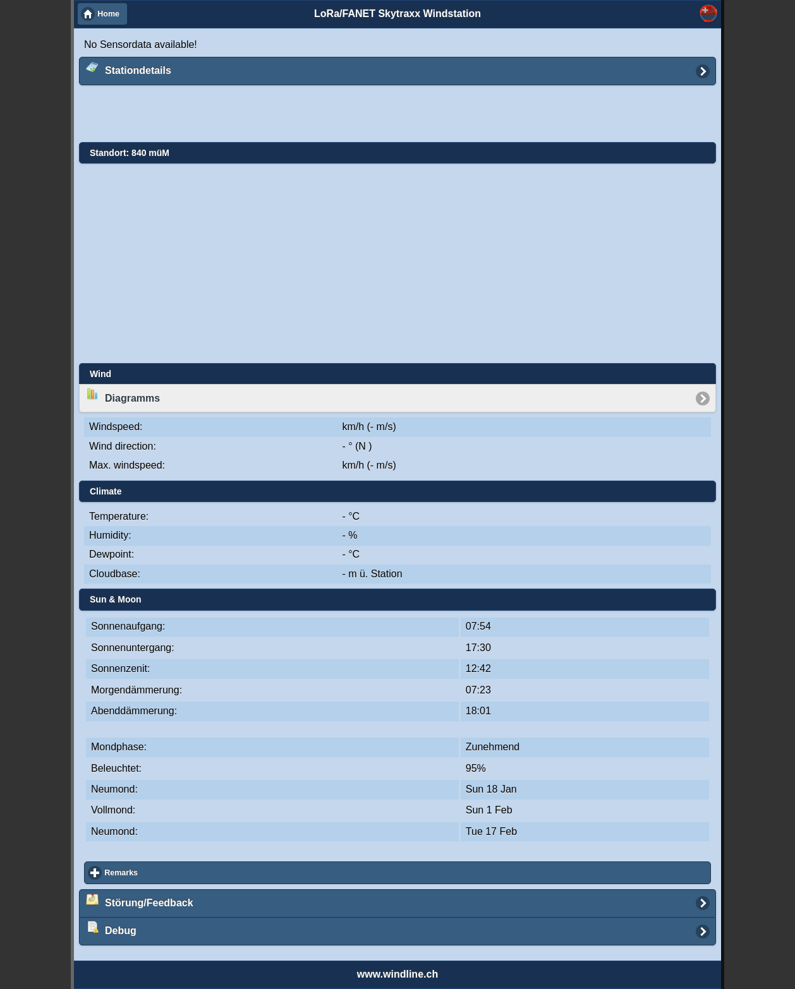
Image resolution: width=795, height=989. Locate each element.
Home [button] (108, 13)
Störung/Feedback (139, 900)
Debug (111, 928)
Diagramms (123, 395)
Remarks (167, 872)
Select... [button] (708, 13)
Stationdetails (128, 68)
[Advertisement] (388, 114)
